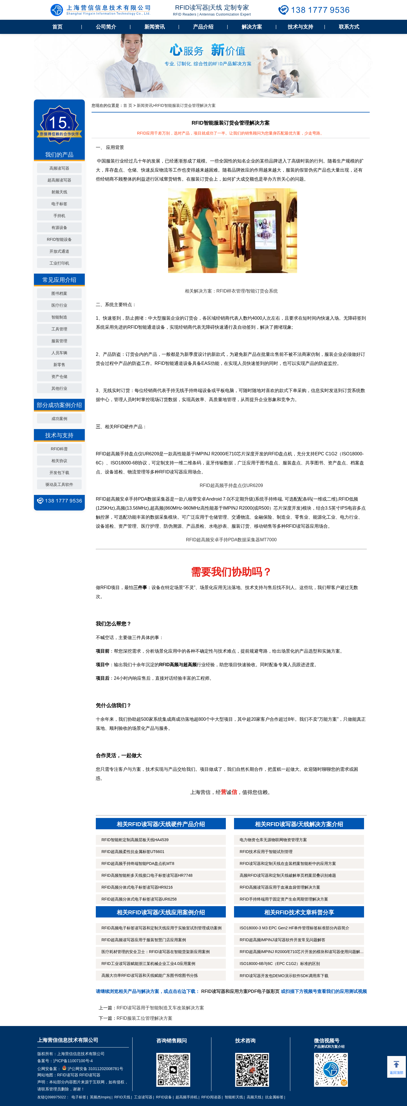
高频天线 (254, 1097)
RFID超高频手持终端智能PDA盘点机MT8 (137, 863)
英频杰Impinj (100, 1097)
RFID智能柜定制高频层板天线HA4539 (134, 839)
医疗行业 (59, 305)
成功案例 (59, 418)
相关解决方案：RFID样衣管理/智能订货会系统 (231, 291)
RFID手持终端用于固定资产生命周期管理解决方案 (284, 899)
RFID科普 (59, 449)
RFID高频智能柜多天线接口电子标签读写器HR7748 (146, 875)
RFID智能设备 (59, 239)
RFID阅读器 (211, 1097)
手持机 (59, 215)
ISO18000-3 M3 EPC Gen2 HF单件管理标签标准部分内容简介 (294, 928)
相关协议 (59, 460)
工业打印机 (59, 263)
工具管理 (59, 329)
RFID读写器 (67, 1075)
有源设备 (59, 227)
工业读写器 (143, 1097)
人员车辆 (59, 352)
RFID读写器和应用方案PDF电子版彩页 (240, 991)
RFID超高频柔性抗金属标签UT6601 (132, 851)
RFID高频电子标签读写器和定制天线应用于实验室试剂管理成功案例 (161, 928)
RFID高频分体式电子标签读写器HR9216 (137, 887)
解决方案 (252, 27)
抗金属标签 (274, 1097)
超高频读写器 (59, 180)
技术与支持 (300, 27)
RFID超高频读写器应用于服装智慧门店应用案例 (143, 940)
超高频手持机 (187, 1097)
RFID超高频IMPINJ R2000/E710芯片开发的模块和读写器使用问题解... (301, 951)
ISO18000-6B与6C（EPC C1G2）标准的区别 (280, 963)
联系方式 (349, 27)
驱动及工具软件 (59, 484)
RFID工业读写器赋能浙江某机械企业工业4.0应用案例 (148, 963)
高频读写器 (59, 168)
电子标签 (59, 204)
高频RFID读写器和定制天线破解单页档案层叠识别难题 (288, 875)
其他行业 (59, 388)
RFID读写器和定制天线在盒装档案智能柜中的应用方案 (288, 863)
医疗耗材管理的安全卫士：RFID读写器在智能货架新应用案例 (155, 951)
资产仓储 (59, 376)
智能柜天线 (234, 1097)
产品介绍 (203, 27)
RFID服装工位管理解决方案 (144, 1018)
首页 (57, 27)
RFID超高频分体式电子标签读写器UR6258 (139, 899)
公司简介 (106, 27)
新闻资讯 (154, 27)
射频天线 (59, 192)
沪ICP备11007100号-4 (73, 1061)
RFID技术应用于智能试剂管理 (266, 851)
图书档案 (59, 293)
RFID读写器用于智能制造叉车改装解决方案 (160, 1007)
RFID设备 (164, 1097)
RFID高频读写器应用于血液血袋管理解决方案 (280, 887)
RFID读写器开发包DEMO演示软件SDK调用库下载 (284, 975)
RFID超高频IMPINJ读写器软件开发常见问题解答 (282, 940)
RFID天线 (122, 1097)
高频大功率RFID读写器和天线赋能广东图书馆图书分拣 (149, 975)
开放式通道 (59, 251)
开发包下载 (59, 472)
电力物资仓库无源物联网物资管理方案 (273, 839)
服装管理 (59, 341)
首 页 (127, 105)
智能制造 (59, 317)
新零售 (59, 364)
